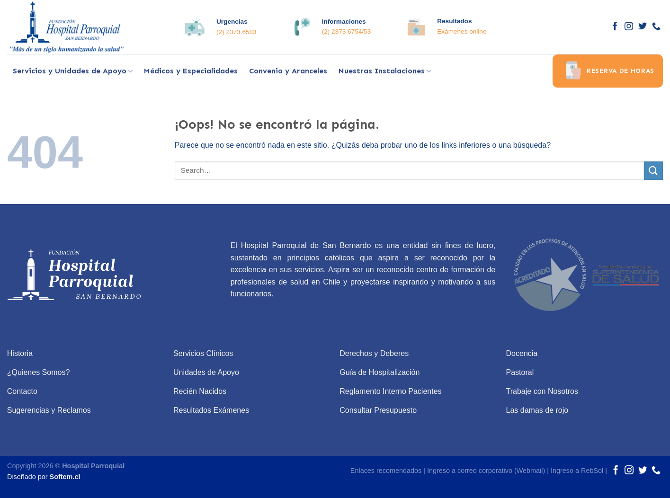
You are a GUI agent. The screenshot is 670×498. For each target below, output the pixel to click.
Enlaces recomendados (385, 470)
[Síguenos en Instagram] (629, 27)
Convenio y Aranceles (288, 70)
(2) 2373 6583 (236, 32)
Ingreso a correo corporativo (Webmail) (486, 470)
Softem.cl (65, 476)
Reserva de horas (607, 70)
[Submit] (653, 170)
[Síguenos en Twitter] (642, 27)
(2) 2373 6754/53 (346, 31)
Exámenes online (461, 31)
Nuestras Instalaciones (385, 71)
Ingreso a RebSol (577, 470)
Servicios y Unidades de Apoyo (73, 71)
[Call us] (656, 27)
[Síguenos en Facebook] (615, 27)
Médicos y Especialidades (191, 70)
